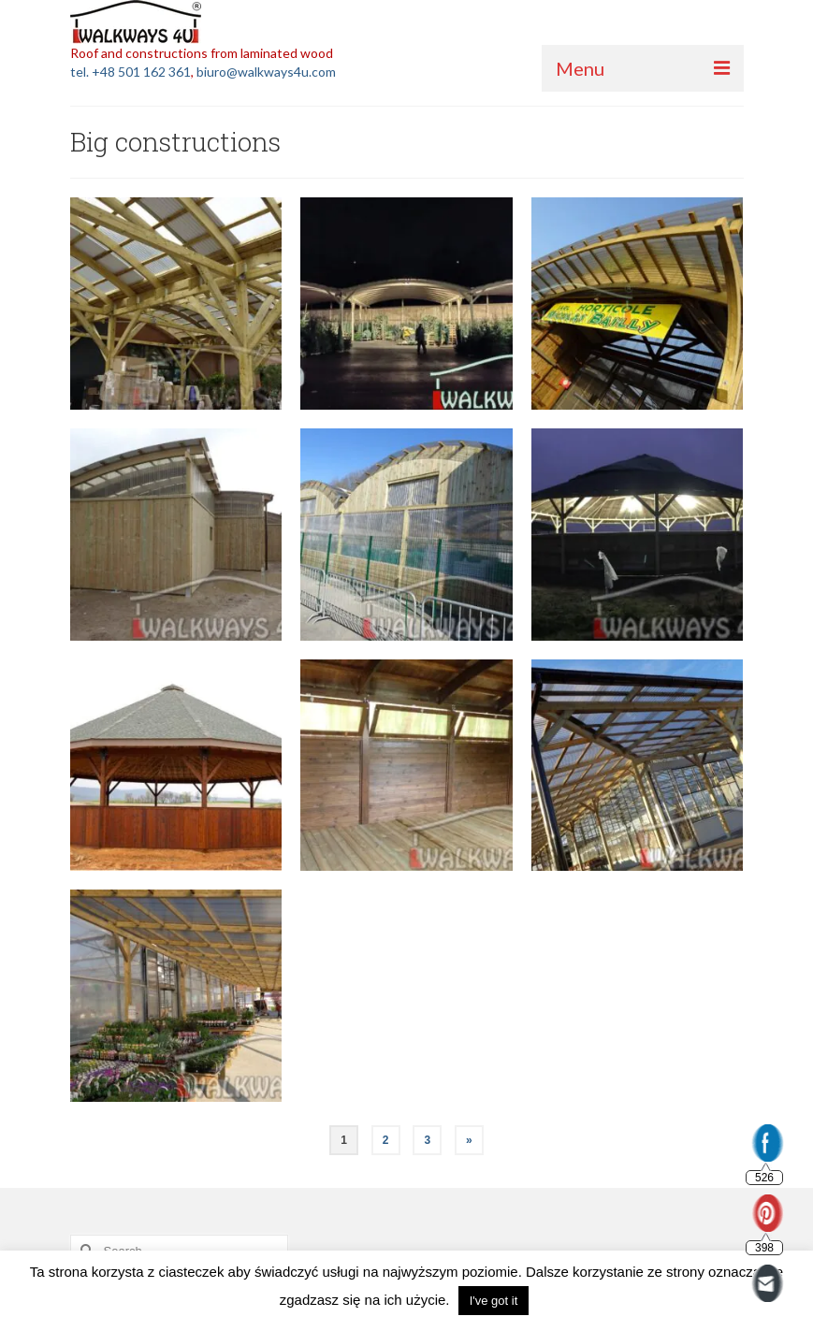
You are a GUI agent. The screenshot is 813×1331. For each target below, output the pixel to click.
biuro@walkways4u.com (266, 72)
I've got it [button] (494, 1301)
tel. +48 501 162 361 (130, 72)
